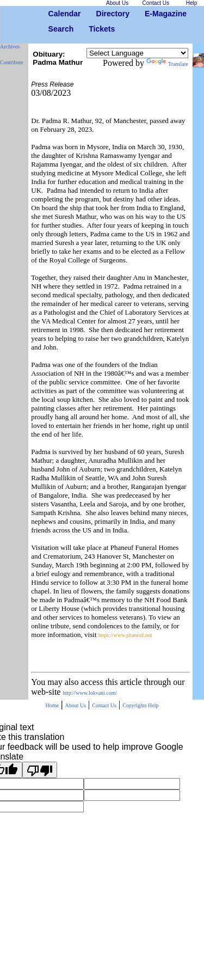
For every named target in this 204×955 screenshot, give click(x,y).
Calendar (52, 13)
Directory (100, 13)
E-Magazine (149, 13)
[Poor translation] (39, 770)
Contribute (11, 62)
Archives (10, 47)
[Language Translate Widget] (137, 53)
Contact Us (104, 705)
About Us (75, 705)
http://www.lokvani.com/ (90, 693)
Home (51, 705)
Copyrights (135, 705)
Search (52, 29)
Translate (167, 64)
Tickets (93, 29)
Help (153, 705)
